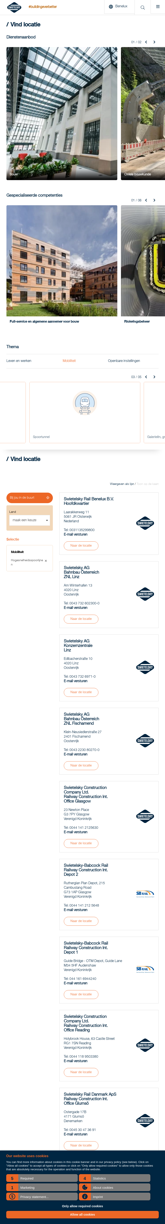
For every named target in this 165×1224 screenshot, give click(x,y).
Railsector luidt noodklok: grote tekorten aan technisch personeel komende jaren (80, 1094)
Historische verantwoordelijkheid (133, 1148)
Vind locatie (119, 1121)
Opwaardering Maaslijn (127, 1110)
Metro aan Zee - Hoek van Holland (134, 1094)
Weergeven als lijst (122, 354)
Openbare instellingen (124, 231)
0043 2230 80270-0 (84, 620)
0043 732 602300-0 (84, 474)
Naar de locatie (81, 416)
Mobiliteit (69, 231)
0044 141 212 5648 (84, 776)
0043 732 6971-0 (82, 547)
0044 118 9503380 (83, 927)
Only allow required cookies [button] (82, 1206)
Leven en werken (18, 231)
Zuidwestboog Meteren (127, 1116)
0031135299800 (82, 401)
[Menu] (157, 7)
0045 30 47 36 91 (82, 1000)
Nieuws (117, 1089)
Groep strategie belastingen (130, 1142)
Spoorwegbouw (16, 1089)
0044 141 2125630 (83, 698)
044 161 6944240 (82, 849)
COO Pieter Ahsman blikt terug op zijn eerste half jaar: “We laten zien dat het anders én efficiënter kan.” (81, 1111)
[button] (42, 1178)
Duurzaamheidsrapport (127, 1137)
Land (12, 382)
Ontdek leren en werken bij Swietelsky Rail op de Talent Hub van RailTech (80, 1127)
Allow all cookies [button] (82, 1214)
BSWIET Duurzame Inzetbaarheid (133, 1132)
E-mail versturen (75, 405)
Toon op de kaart (148, 354)
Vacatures (118, 1126)
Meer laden (109, 1038)
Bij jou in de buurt (22, 368)
